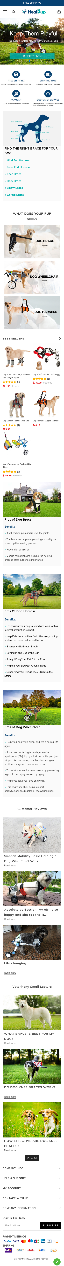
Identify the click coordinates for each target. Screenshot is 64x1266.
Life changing (15, 963)
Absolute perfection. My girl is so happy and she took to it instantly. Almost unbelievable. (31, 912)
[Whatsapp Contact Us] (57, 1261)
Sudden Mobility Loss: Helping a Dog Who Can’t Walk (30, 858)
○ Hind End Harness (17, 160)
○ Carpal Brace (14, 194)
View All (32, 1158)
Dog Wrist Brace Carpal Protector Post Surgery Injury (17, 376)
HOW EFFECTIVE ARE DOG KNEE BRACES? (31, 1143)
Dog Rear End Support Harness (46, 421)
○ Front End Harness (17, 167)
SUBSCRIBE (50, 1225)
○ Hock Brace (12, 181)
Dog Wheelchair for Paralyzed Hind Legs (17, 466)
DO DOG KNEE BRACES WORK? (29, 1087)
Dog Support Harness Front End (16, 421)
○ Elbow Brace (13, 187)
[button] (29, 61)
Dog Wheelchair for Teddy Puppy (46, 374)
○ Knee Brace (12, 174)
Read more (10, 865)
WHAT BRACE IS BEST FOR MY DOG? (29, 1036)
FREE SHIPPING (32, 2)
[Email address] (21, 1225)
